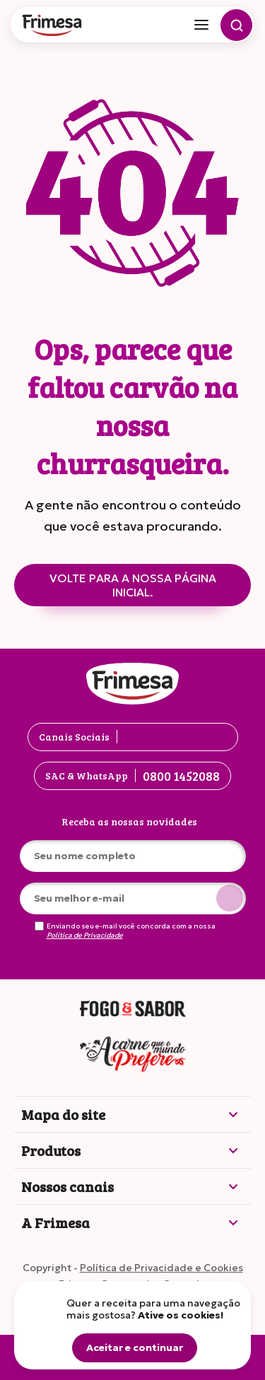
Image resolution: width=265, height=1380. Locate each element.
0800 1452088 (181, 775)
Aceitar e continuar (134, 1347)
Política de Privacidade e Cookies (161, 1267)
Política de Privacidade (85, 935)
